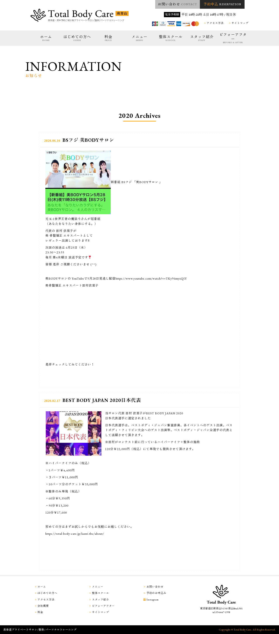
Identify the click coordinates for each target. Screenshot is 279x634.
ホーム (46, 38)
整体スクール (170, 38)
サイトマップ (238, 23)
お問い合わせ (177, 4)
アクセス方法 (213, 23)
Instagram (151, 599)
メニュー (139, 38)
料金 (108, 38)
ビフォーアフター (233, 38)
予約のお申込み (154, 593)
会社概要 (41, 606)
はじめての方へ (77, 38)
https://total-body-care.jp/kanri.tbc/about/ (74, 534)
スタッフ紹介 (202, 38)
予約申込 (222, 4)
